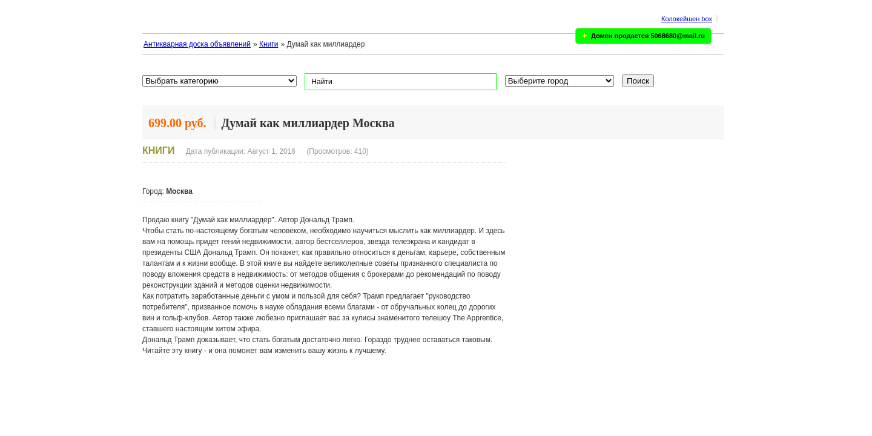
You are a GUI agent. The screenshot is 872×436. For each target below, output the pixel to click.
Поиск (638, 80)
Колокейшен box (686, 18)
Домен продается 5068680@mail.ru (648, 35)
